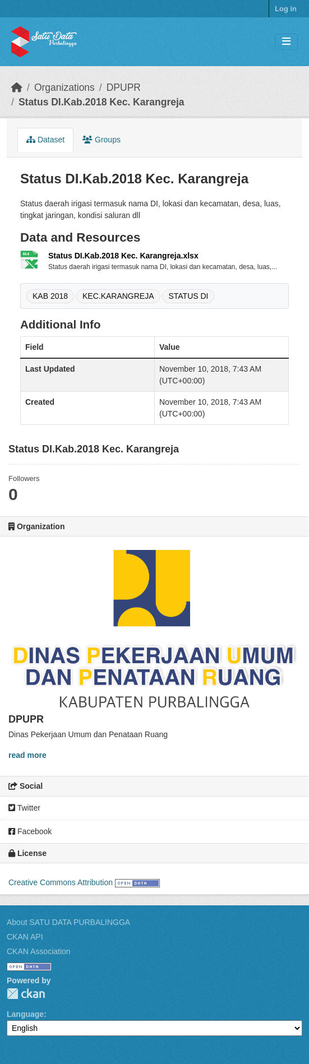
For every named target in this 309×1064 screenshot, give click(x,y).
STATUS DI (188, 296)
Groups (101, 139)
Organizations (64, 87)
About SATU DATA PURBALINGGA (68, 922)
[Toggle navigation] (286, 42)
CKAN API (25, 936)
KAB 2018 (50, 296)
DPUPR (124, 87)
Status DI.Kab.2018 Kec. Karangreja (102, 102)
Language (25, 1014)
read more (27, 755)
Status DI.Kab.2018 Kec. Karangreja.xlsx (123, 255)
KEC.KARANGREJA (118, 296)
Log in (286, 8)
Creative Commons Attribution (60, 882)
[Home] (16, 87)
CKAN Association (39, 951)
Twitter (24, 807)
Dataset (45, 139)
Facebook (30, 831)
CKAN (26, 994)
